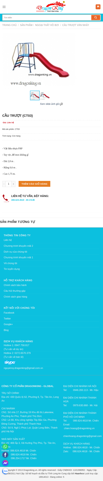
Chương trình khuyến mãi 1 (18, 257)
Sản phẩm (26, 25)
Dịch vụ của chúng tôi (15, 251)
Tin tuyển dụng (12, 269)
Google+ (8, 324)
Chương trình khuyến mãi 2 (18, 246)
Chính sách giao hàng (15, 296)
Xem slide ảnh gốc (51, 104)
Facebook (9, 312)
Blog (6, 330)
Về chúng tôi (10, 263)
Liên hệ (8, 240)
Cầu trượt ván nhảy (75, 25)
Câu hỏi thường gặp (14, 291)
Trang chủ (9, 25)
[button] (74, 61)
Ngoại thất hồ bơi (47, 25)
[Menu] (4, 6)
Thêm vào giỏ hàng (34, 184)
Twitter (7, 318)
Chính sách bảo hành (15, 285)
